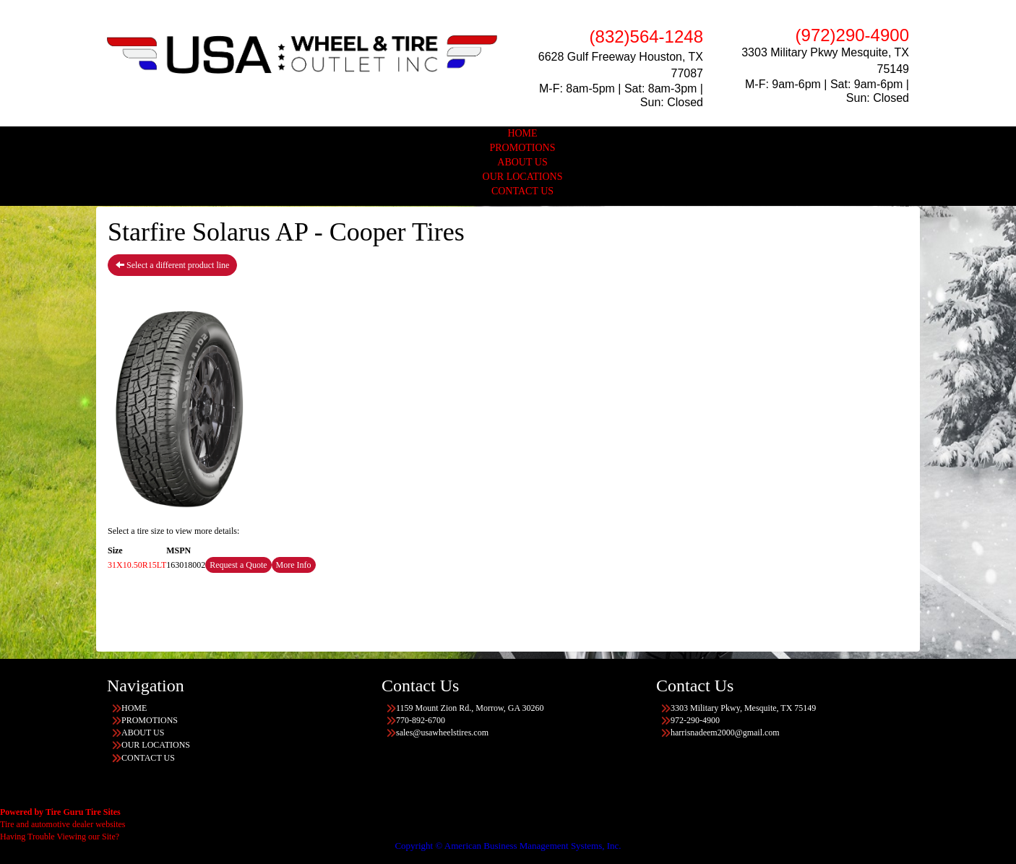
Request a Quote (238, 565)
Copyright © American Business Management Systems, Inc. (508, 845)
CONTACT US (522, 191)
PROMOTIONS (522, 147)
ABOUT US (522, 162)
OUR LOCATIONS (523, 176)
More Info (293, 565)
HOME (522, 133)
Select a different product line (172, 265)
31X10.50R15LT (137, 565)
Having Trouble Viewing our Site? (59, 836)
